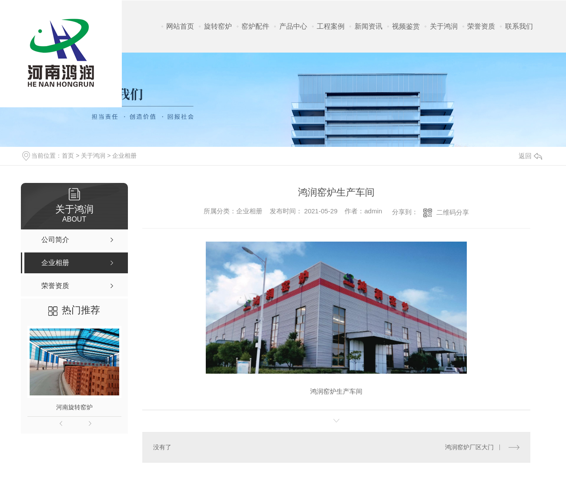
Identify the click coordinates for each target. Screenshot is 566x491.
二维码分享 (452, 212)
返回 (530, 155)
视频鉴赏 (406, 26)
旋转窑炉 (218, 26)
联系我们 (519, 26)
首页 (68, 155)
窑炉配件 (255, 26)
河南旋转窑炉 (74, 407)
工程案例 (331, 26)
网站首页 (180, 26)
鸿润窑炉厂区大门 (469, 447)
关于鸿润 (444, 26)
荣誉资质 (481, 26)
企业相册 (124, 155)
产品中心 (293, 26)
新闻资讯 (368, 26)
